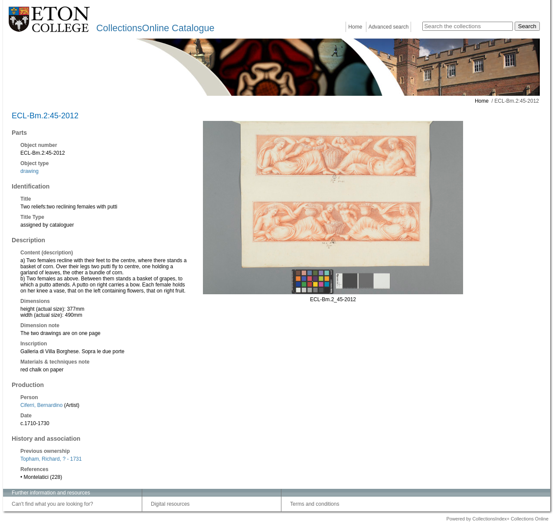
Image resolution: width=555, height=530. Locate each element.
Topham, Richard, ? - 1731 (51, 459)
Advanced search (389, 27)
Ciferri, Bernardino (41, 405)
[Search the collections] (467, 26)
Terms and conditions (314, 504)
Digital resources (170, 504)
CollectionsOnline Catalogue (155, 28)
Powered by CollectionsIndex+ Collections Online (497, 518)
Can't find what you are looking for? (52, 504)
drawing (29, 171)
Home (355, 27)
